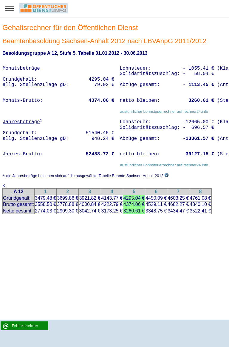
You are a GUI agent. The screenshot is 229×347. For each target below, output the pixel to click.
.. (12, 192)
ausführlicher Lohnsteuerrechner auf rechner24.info (164, 111)
